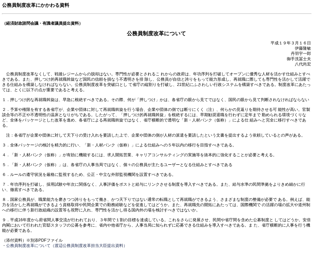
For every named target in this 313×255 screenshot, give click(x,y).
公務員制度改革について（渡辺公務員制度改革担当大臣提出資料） (66, 245)
